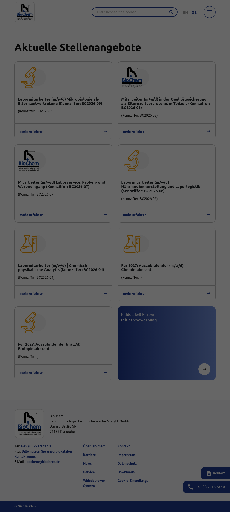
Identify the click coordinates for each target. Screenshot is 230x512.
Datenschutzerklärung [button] (117, 287)
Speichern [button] (115, 273)
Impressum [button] (137, 287)
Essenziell (93, 249)
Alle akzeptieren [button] (115, 261)
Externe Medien (130, 249)
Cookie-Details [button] (95, 287)
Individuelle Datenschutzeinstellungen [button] (115, 282)
